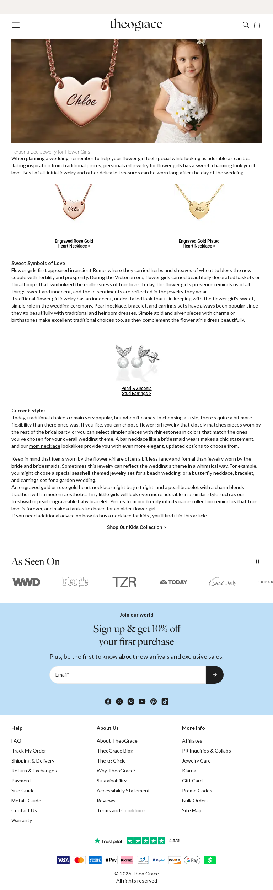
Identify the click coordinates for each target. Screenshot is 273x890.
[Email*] (127, 674)
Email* (62, 675)
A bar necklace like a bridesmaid (150, 439)
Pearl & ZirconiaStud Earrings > (136, 391)
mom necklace (44, 446)
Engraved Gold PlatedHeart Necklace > (199, 244)
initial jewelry (61, 172)
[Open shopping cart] (257, 25)
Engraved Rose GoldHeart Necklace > (74, 244)
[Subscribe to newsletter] (215, 675)
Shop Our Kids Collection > (136, 527)
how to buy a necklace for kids (115, 515)
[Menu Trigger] (15, 25)
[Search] (246, 25)
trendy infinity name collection (179, 501)
